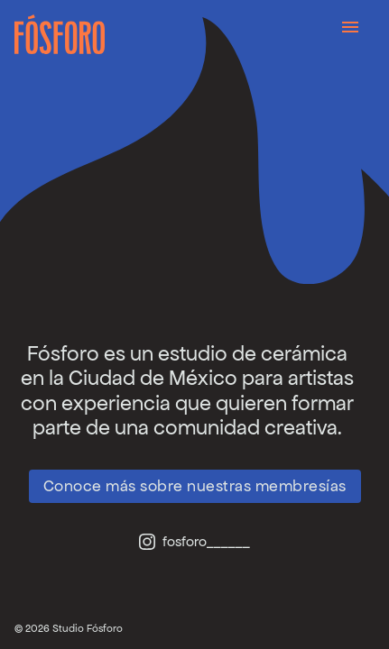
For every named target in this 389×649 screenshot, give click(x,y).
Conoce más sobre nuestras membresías (195, 486)
